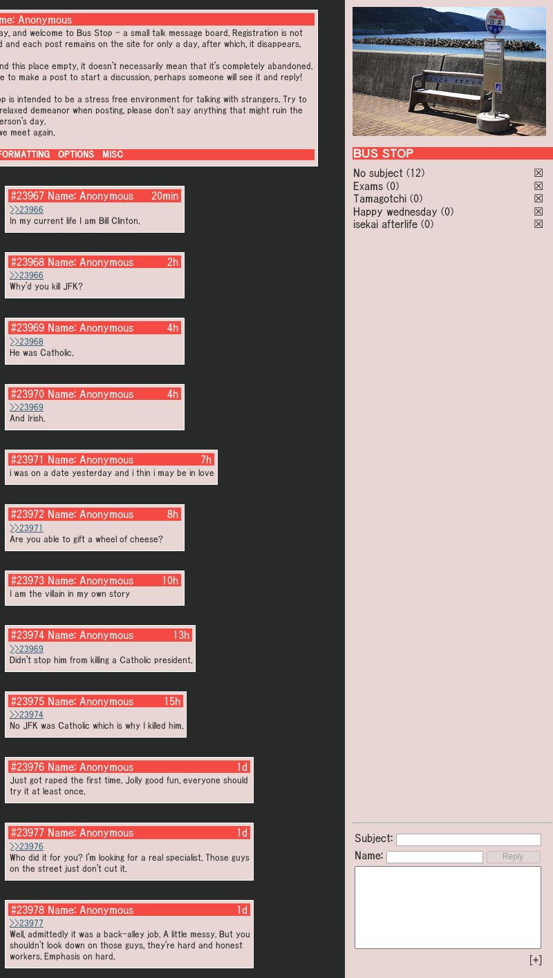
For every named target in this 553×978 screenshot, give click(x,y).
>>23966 (27, 209)
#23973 (27, 580)
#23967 (27, 195)
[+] (535, 960)
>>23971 (27, 528)
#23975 (27, 701)
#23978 (27, 909)
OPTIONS (76, 154)
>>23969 (27, 407)
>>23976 (27, 846)
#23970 (27, 393)
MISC (112, 154)
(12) (415, 172)
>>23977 (27, 923)
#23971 (27, 459)
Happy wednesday (395, 211)
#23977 (27, 832)
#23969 (27, 327)
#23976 (27, 766)
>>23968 (27, 341)
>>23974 (27, 714)
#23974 (27, 634)
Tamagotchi (379, 198)
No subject (379, 172)
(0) (392, 185)
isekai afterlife (385, 223)
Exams (368, 185)
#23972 (27, 513)
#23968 (27, 261)
